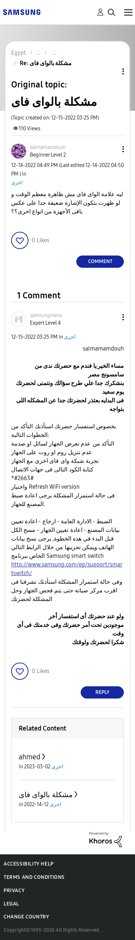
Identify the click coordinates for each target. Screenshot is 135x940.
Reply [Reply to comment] (102, 692)
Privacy (14, 890)
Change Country (26, 917)
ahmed (29, 757)
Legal (11, 904)
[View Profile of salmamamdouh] (48, 147)
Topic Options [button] (111, 71)
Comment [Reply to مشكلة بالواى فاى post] (100, 261)
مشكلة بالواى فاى (46, 794)
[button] (111, 149)
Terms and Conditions (34, 877)
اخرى (17, 183)
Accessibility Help (29, 864)
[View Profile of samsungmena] (46, 315)
